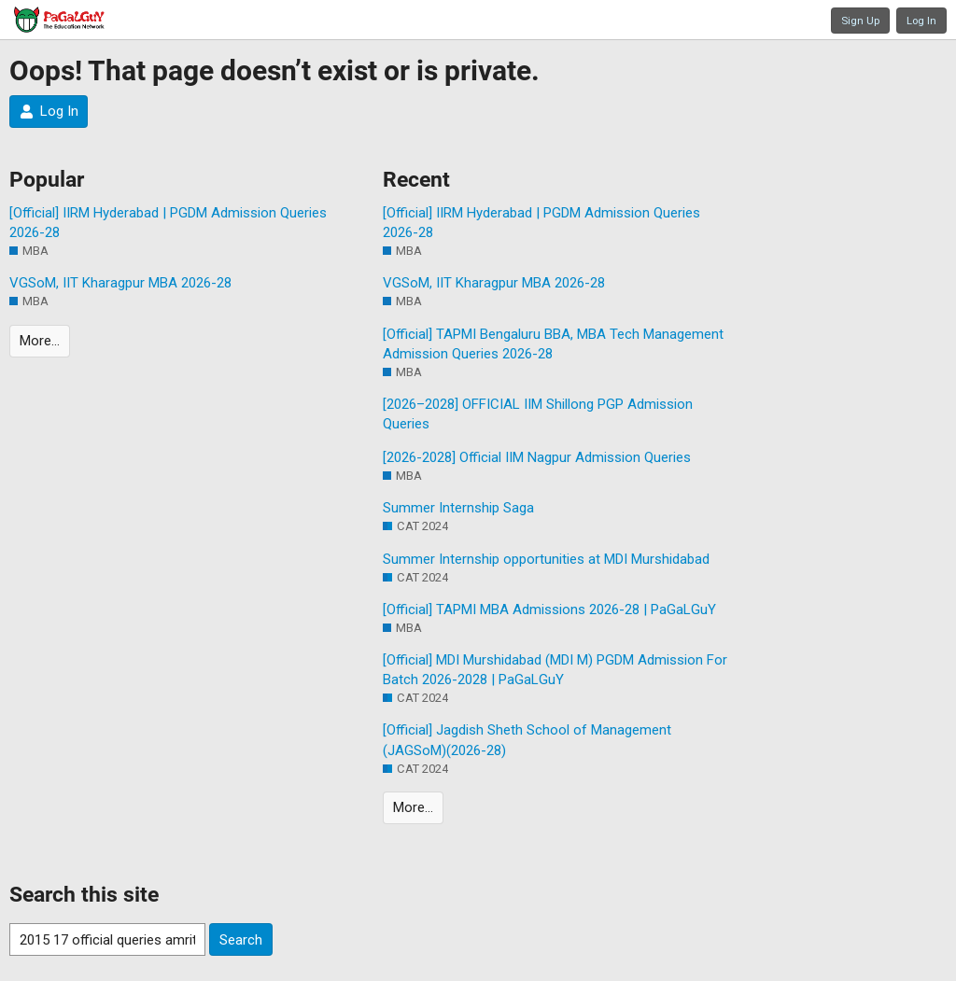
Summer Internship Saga (458, 507)
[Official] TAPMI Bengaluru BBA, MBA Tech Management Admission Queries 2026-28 (553, 344)
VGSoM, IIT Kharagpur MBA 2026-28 (120, 282)
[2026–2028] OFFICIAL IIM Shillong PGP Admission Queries (538, 414)
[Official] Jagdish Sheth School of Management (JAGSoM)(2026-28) (527, 740)
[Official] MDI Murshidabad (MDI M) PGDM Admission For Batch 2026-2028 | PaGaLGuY (555, 670)
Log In (921, 20)
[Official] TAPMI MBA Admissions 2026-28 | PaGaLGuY (549, 609)
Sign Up (860, 20)
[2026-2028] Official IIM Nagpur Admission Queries (537, 457)
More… (40, 340)
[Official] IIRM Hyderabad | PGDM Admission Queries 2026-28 (168, 222)
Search (240, 940)
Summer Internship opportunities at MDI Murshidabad (546, 559)
